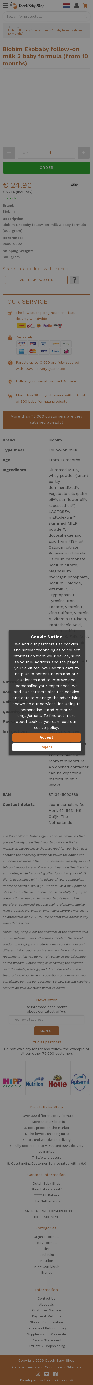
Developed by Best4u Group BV (46, 1380)
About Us (46, 1304)
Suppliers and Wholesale (46, 1334)
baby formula (63, 1116)
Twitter (46, 1373)
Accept (46, 737)
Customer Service (46, 1310)
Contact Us (46, 1298)
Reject (46, 747)
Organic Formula (46, 1237)
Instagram (37, 1373)
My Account (77, 5)
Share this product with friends (35, 268)
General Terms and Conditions (37, 1367)
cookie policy (46, 727)
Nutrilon (46, 1261)
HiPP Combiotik (46, 1266)
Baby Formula (46, 1243)
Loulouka (46, 1255)
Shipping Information (46, 1322)
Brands (46, 1272)
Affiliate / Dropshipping (46, 1346)
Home (12, 27)
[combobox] (46, 16)
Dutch (66, 5)
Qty (26, 153)
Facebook (55, 1373)
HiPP (46, 1249)
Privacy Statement (47, 1340)
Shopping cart (86, 5)
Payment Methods (46, 1316)
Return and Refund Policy (46, 1328)
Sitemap (74, 1367)
